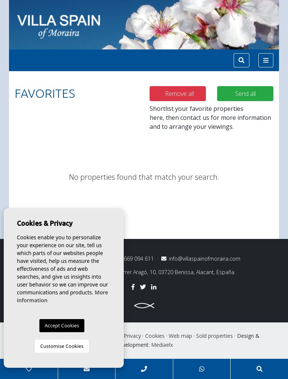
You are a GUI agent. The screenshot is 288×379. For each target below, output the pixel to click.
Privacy (132, 335)
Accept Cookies (62, 325)
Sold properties (214, 335)
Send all (245, 94)
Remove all (179, 94)
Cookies (155, 335)
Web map (180, 335)
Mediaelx (162, 344)
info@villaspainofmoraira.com (200, 258)
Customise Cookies (61, 346)
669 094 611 (134, 259)
